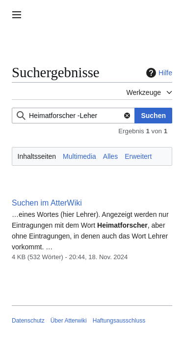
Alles (110, 156)
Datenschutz (28, 320)
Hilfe (158, 73)
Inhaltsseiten (37, 156)
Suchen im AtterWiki (47, 203)
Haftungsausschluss (119, 320)
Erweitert (138, 156)
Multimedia (79, 156)
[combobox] (73, 115)
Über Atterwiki (69, 320)
